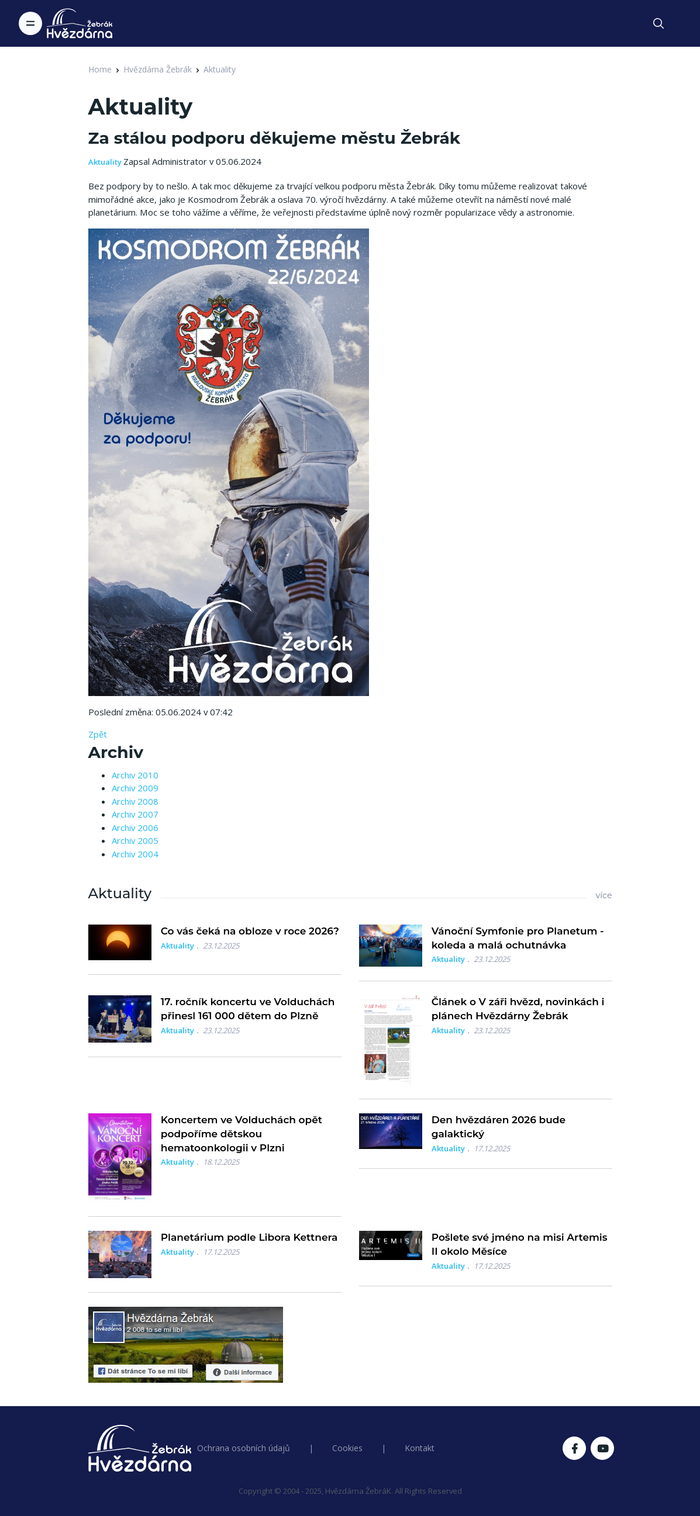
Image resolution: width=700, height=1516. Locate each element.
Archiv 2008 (135, 801)
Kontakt (420, 1447)
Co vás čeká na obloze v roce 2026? (250, 931)
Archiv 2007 (135, 814)
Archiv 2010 (135, 775)
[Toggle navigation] (30, 23)
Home (100, 69)
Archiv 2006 (135, 827)
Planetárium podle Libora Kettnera (249, 1237)
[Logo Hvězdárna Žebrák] (79, 23)
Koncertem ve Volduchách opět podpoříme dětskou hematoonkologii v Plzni (241, 1134)
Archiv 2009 (135, 788)
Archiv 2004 (135, 854)
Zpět (97, 734)
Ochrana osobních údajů (243, 1447)
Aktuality (220, 69)
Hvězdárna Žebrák (157, 69)
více (603, 895)
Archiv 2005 (135, 840)
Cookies (347, 1447)
